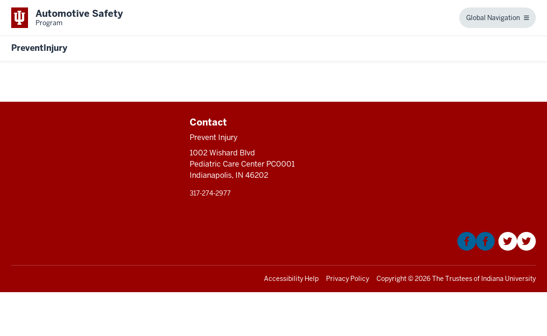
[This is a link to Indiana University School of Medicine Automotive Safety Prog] (67, 17)
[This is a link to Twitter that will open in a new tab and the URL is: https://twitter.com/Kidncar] (517, 248)
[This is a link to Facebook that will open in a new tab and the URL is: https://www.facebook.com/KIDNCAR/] (476, 248)
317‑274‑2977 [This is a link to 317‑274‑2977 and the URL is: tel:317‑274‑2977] (210, 193)
